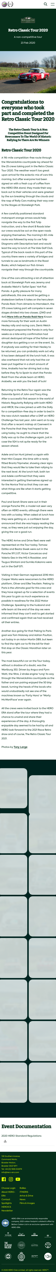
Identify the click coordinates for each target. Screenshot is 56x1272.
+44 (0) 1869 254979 (13, 1169)
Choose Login (8, 1188)
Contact (5, 1199)
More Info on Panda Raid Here (25, 316)
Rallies (23, 1188)
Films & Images (27, 1203)
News (22, 1199)
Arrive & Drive (26, 1195)
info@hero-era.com (10, 1172)
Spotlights (6, 1203)
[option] (28, 72)
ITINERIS (24, 1192)
